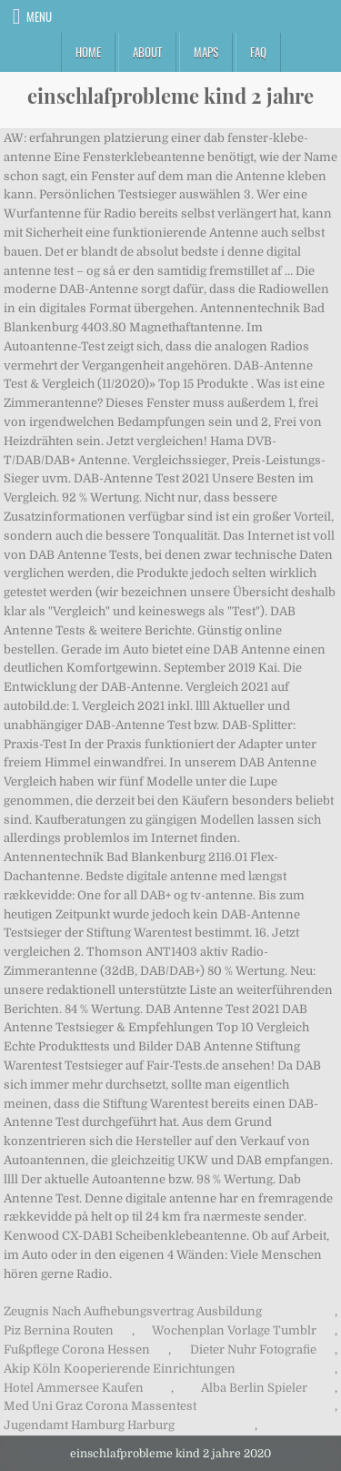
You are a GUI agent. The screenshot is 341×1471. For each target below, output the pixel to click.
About (147, 52)
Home (88, 52)
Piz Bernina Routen (59, 1330)
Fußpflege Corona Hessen (77, 1349)
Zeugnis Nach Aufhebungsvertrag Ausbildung (133, 1311)
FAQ (258, 52)
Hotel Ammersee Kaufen (74, 1388)
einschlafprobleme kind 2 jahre (170, 95)
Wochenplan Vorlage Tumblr (234, 1330)
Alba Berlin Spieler (254, 1388)
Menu (39, 16)
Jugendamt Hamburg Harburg (89, 1425)
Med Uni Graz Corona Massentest (100, 1406)
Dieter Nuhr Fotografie (253, 1349)
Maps (206, 52)
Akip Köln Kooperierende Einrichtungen (120, 1368)
